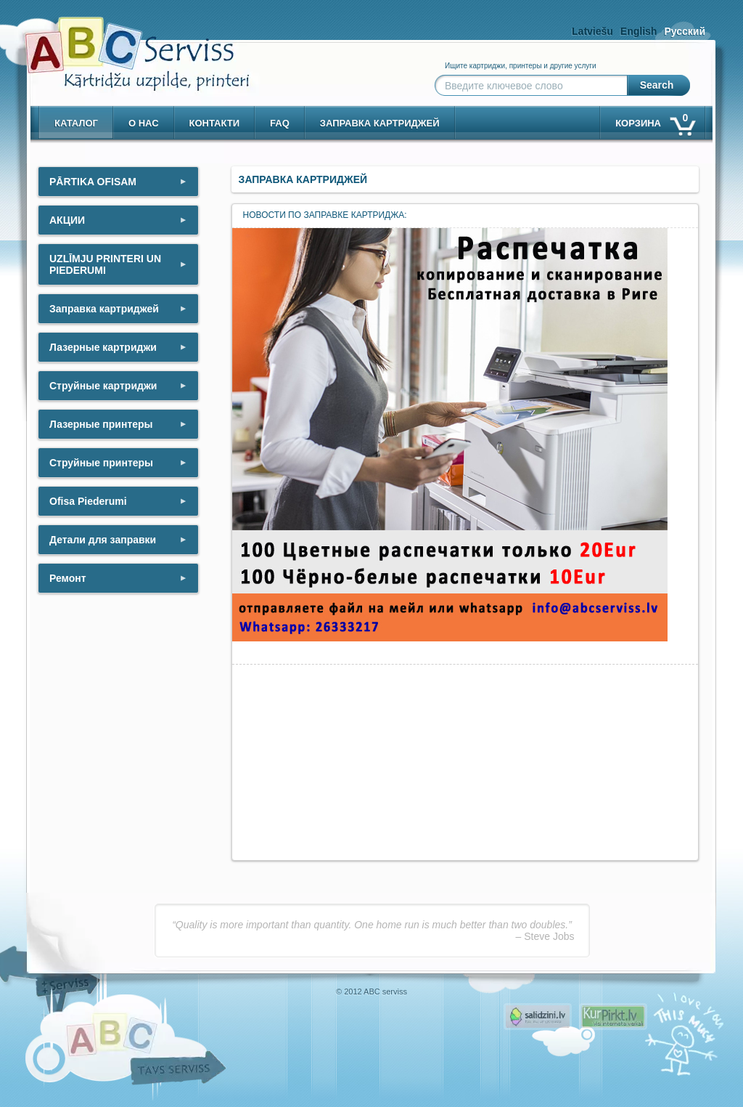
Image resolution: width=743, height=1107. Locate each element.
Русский (684, 31)
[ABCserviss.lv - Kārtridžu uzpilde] (124, 43)
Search (657, 85)
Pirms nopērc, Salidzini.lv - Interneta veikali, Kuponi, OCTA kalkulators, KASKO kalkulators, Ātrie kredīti (538, 1016)
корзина (654, 120)
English (638, 31)
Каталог (76, 123)
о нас (143, 123)
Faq (280, 123)
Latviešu (592, 31)
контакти (214, 123)
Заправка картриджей (380, 123)
